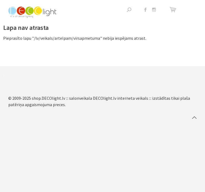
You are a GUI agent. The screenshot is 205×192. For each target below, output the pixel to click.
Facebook (145, 9)
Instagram (154, 9)
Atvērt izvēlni (193, 9)
